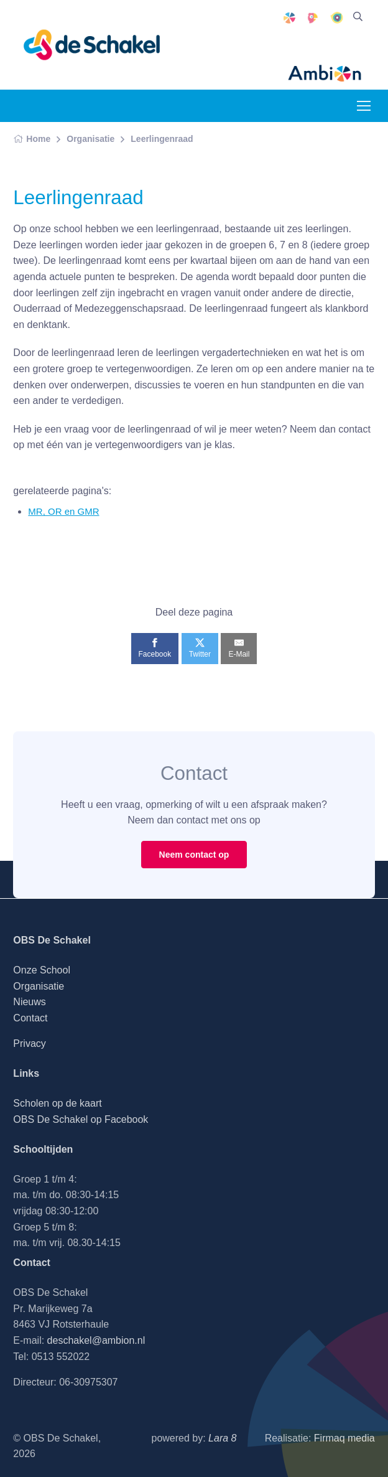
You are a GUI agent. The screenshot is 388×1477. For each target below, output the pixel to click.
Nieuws (29, 1001)
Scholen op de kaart (57, 1103)
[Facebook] (155, 648)
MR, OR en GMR (63, 511)
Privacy (29, 1043)
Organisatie (90, 139)
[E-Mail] (239, 648)
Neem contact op (194, 855)
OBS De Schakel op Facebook (80, 1119)
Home (31, 139)
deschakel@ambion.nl (96, 1340)
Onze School (41, 970)
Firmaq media (344, 1438)
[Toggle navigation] (363, 106)
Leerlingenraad (162, 139)
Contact (30, 1018)
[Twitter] (200, 648)
